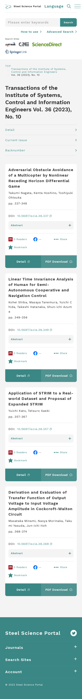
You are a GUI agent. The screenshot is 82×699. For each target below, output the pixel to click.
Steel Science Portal (33, 633)
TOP (8, 66)
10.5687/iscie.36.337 (34, 216)
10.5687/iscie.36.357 (34, 429)
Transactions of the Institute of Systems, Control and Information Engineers (38, 71)
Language (54, 6)
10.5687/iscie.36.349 (34, 330)
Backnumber (15, 150)
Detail (10, 130)
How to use (29, 31)
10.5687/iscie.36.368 (34, 544)
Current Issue (16, 140)
